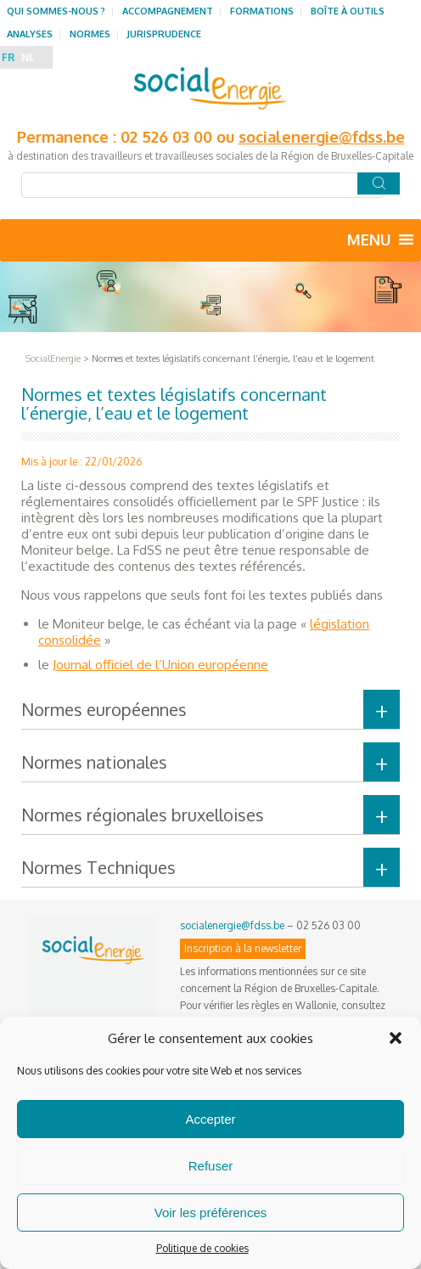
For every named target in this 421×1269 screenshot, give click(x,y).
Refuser (210, 1166)
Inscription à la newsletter (242, 948)
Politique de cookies (202, 1248)
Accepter (210, 1119)
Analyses (30, 34)
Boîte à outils (348, 11)
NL (27, 57)
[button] (395, 1037)
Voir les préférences (210, 1212)
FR (8, 57)
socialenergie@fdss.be (322, 136)
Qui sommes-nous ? (56, 11)
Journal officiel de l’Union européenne (160, 665)
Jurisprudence (164, 34)
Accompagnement (167, 11)
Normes (90, 34)
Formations (262, 11)
